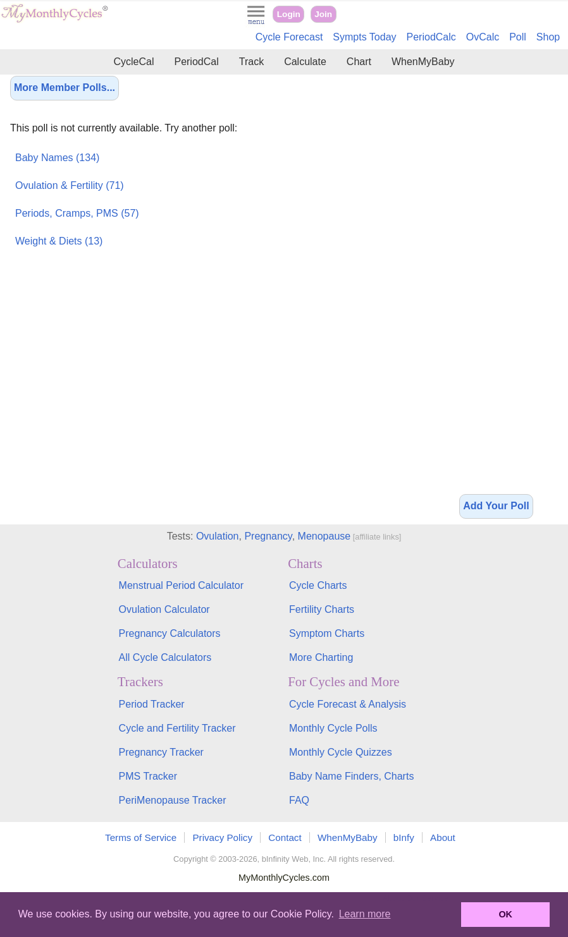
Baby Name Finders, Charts (351, 776)
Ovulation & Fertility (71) (69, 185)
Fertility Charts (321, 609)
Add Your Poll (496, 505)
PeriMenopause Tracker (172, 800)
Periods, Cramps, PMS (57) (77, 213)
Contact (284, 837)
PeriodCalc (431, 37)
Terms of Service (140, 837)
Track (251, 61)
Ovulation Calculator (164, 609)
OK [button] (505, 914)
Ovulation (217, 536)
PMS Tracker (148, 776)
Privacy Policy (222, 837)
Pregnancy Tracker (161, 752)
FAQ (299, 800)
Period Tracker (152, 704)
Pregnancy (268, 536)
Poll (517, 37)
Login (288, 14)
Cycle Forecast (289, 37)
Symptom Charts (326, 633)
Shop (548, 37)
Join (323, 14)
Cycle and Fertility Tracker (177, 728)
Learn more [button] (365, 914)
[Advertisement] (496, 284)
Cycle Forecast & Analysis (347, 704)
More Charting (321, 657)
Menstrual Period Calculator (181, 585)
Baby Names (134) (57, 157)
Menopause (324, 536)
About (442, 837)
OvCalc (482, 37)
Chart (359, 61)
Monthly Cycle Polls (333, 728)
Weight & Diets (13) (58, 241)
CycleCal (133, 61)
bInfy (403, 837)
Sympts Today (364, 37)
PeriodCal (196, 61)
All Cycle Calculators (165, 657)
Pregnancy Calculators (170, 633)
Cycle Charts (318, 585)
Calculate (305, 61)
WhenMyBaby (423, 61)
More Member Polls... (64, 87)
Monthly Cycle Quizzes (340, 752)
